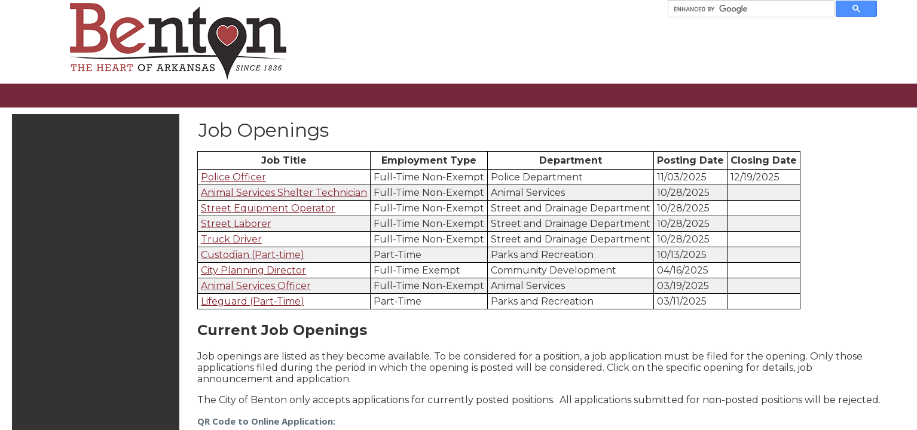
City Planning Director (253, 270)
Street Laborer (236, 223)
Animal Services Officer (256, 285)
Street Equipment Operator (268, 208)
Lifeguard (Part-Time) (252, 301)
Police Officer (233, 177)
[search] (746, 9)
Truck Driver (231, 239)
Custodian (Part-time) (252, 254)
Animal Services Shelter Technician (284, 192)
